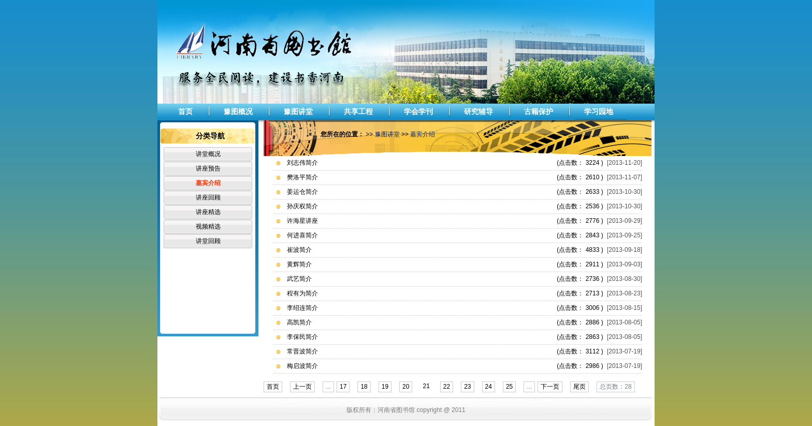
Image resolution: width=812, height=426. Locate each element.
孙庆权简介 (302, 206)
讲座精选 (208, 212)
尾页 (579, 386)
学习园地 (598, 111)
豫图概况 (238, 111)
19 (385, 386)
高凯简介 (299, 322)
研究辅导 (478, 111)
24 (488, 386)
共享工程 (358, 111)
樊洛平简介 (302, 177)
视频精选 (208, 226)
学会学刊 (418, 111)
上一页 (302, 386)
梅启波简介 (302, 366)
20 (405, 386)
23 (467, 386)
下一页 (550, 386)
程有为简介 (302, 293)
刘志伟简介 (302, 162)
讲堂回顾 (208, 241)
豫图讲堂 (298, 111)
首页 (185, 111)
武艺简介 (299, 278)
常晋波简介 (302, 351)
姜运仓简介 (302, 191)
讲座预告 (208, 168)
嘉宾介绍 (208, 183)
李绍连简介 (302, 307)
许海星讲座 (302, 220)
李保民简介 (302, 336)
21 (426, 386)
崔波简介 (299, 249)
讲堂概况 (208, 154)
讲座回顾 (208, 197)
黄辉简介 (299, 264)
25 (509, 386)
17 (343, 386)
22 (446, 386)
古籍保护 (538, 111)
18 (363, 386)
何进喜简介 (302, 235)
